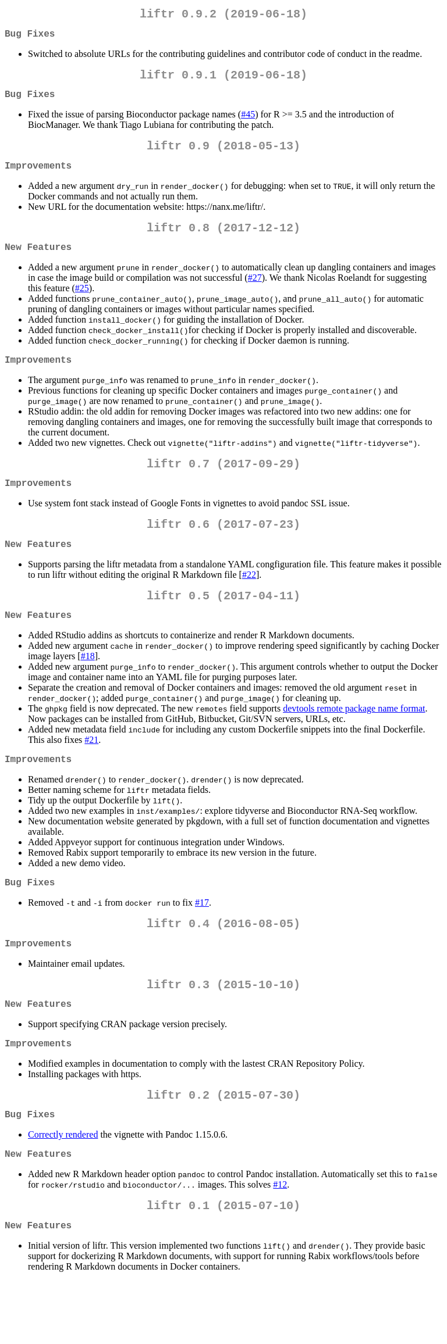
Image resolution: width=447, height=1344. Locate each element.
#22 (249, 605)
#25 (82, 307)
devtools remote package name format (354, 743)
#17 (202, 942)
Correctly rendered (63, 1190)
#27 (255, 296)
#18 (88, 691)
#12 (280, 1243)
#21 (91, 775)
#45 (248, 123)
